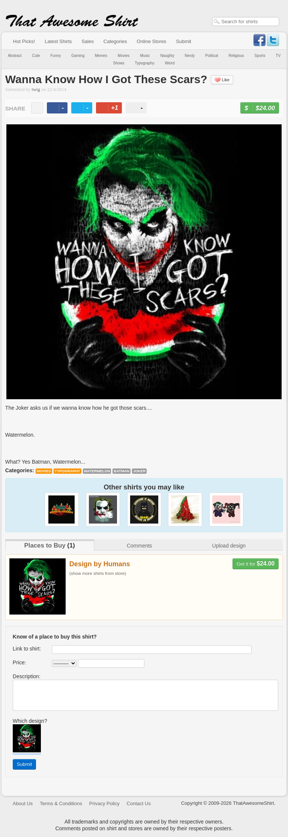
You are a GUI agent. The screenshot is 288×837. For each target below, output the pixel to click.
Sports (260, 56)
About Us (23, 803)
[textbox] (245, 21)
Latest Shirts (58, 41)
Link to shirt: (27, 649)
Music (145, 56)
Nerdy (190, 56)
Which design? (30, 721)
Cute (36, 56)
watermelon (97, 471)
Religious (236, 56)
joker (139, 471)
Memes (101, 56)
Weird (170, 63)
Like (222, 80)
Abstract (15, 56)
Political (211, 56)
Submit (183, 41)
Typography (144, 63)
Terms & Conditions (61, 803)
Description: (26, 676)
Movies (124, 56)
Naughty (167, 56)
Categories (115, 41)
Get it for (255, 563)
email (37, 107)
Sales (87, 41)
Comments (139, 546)
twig (36, 89)
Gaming (77, 56)
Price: (19, 662)
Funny (56, 56)
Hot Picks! (24, 41)
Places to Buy (45, 545)
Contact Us (139, 803)
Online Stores (151, 41)
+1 (112, 108)
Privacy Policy (104, 803)
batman (121, 471)
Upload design (229, 546)
